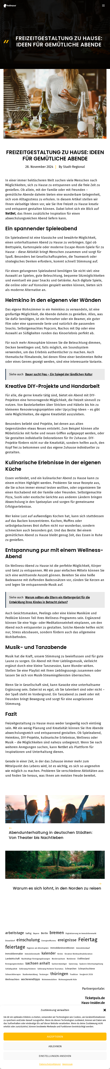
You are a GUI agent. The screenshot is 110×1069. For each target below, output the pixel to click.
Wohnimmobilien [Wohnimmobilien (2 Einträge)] (49, 979)
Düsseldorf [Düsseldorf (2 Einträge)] (10, 941)
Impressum (67, 1064)
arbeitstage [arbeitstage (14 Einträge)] (14, 933)
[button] (104, 1010)
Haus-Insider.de (93, 1003)
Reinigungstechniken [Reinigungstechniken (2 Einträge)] (14, 964)
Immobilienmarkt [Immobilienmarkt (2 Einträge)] (32, 954)
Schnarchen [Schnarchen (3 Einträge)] (70, 969)
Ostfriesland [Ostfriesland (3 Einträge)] (83, 958)
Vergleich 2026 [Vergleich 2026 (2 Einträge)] (86, 974)
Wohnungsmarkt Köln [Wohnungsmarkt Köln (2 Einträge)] (68, 979)
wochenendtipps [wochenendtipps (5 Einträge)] (30, 979)
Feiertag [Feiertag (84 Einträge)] (87, 940)
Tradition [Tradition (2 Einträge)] (74, 974)
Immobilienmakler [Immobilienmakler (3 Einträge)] (14, 954)
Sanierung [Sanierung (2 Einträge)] (73, 964)
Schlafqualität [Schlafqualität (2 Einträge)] (11, 969)
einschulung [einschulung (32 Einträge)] (28, 939)
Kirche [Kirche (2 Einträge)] (60, 954)
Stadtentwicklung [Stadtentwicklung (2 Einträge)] (30, 974)
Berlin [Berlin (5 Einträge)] (44, 933)
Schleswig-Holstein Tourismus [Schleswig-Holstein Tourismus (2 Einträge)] (50, 969)
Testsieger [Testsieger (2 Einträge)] (43, 974)
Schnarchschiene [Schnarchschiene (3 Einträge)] (86, 969)
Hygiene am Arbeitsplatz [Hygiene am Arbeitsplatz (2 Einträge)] (38, 948)
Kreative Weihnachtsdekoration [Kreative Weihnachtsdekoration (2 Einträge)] (78, 954)
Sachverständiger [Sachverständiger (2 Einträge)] (59, 964)
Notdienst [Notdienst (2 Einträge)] (71, 959)
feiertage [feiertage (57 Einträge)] (15, 947)
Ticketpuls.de (95, 998)
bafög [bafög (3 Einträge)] (28, 933)
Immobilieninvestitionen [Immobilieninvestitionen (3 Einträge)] (62, 948)
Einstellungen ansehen (55, 1056)
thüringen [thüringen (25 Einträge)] (59, 973)
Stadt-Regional (74, 167)
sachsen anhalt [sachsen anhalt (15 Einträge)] (37, 963)
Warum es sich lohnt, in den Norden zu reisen (57, 888)
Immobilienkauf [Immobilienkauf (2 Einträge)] (83, 948)
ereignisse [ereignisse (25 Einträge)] (67, 940)
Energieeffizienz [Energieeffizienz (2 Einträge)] (48, 941)
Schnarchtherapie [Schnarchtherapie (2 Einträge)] (13, 974)
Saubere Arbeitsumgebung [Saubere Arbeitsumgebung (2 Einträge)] (91, 964)
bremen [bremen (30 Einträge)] (57, 932)
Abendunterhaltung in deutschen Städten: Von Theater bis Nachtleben (50, 835)
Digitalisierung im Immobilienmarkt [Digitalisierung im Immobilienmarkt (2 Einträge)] (81, 933)
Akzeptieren (55, 1036)
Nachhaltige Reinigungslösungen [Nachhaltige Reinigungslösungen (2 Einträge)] (35, 959)
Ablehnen (55, 1046)
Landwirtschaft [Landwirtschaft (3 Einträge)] (12, 958)
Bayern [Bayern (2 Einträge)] (36, 933)
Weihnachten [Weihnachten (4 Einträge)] (12, 979)
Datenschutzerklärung (50, 1064)
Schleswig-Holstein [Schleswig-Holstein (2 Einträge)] (27, 969)
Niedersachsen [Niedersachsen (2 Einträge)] (58, 959)
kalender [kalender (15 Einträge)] (48, 953)
